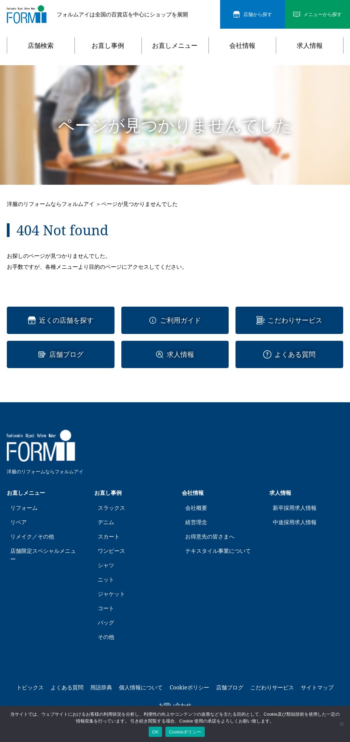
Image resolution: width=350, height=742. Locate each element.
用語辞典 (101, 687)
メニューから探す (323, 14)
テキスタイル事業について (218, 551)
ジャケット (111, 594)
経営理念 (196, 522)
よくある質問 (294, 354)
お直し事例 (108, 45)
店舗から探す (257, 14)
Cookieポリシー (189, 687)
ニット (106, 579)
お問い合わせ (175, 705)
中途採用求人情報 (295, 522)
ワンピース (111, 551)
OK (155, 731)
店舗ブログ (66, 354)
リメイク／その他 (32, 536)
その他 (106, 637)
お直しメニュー (175, 45)
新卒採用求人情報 (295, 508)
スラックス (111, 508)
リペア (18, 522)
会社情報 (242, 45)
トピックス (30, 687)
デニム (106, 522)
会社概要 (196, 508)
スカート (109, 536)
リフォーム (24, 508)
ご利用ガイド (180, 320)
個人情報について (141, 687)
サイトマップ (317, 687)
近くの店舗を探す (66, 320)
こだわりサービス (295, 320)
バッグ (106, 622)
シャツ (106, 565)
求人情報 (310, 45)
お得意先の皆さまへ (209, 536)
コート (106, 608)
